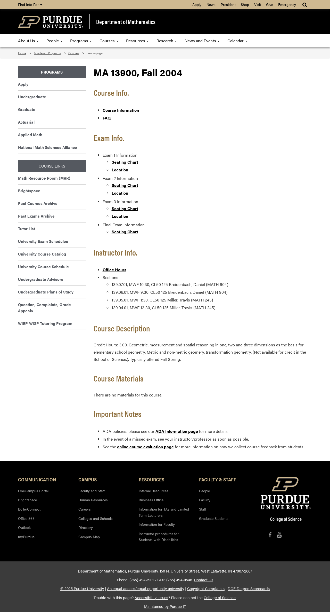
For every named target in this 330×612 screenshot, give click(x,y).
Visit (257, 4)
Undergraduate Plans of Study (45, 292)
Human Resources (93, 499)
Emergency (287, 4)
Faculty (204, 499)
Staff (202, 509)
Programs (81, 41)
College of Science (220, 597)
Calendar (237, 41)
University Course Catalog (42, 254)
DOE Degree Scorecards (249, 588)
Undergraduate (32, 97)
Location (120, 170)
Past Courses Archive (37, 203)
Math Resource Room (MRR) (44, 178)
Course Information (121, 110)
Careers (84, 509)
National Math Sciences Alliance (47, 147)
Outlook (24, 527)
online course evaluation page (145, 447)
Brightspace (29, 191)
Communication (37, 479)
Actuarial (26, 122)
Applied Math (30, 135)
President (228, 4)
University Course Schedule (43, 266)
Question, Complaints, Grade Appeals (44, 307)
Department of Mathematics (125, 21)
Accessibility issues (151, 597)
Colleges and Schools (95, 518)
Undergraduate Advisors (40, 279)
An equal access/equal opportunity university (145, 588)
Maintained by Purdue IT (165, 606)
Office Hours (114, 270)
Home (22, 53)
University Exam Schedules (43, 241)
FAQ (107, 118)
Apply (196, 4)
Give (269, 4)
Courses (109, 41)
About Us (28, 41)
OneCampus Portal (33, 490)
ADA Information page (176, 431)
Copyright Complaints (206, 588)
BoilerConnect (29, 509)
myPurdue (26, 536)
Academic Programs (47, 53)
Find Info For (30, 4)
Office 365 (26, 518)
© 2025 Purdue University (82, 588)
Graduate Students (213, 518)
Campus (87, 479)
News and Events (202, 41)
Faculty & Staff (217, 479)
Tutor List (26, 229)
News (211, 4)
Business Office (151, 499)
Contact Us (203, 580)
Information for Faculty (157, 524)
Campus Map (89, 536)
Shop (245, 4)
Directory (85, 527)
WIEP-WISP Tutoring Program (45, 323)
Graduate (26, 109)
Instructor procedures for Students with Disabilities (159, 536)
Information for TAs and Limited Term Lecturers (164, 512)
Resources (137, 41)
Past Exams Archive (36, 216)
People (54, 41)
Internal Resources (153, 490)
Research (166, 41)
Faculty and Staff (91, 490)
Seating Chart (125, 162)
